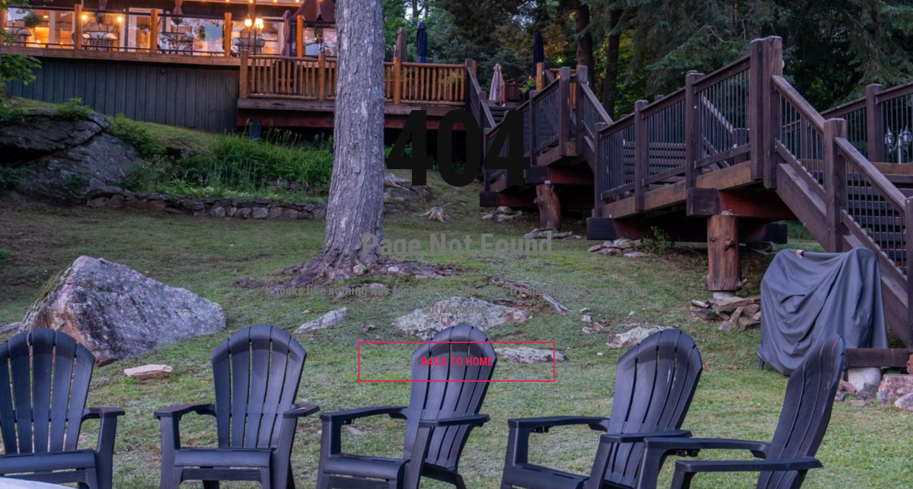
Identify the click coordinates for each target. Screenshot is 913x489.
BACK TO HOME (457, 361)
